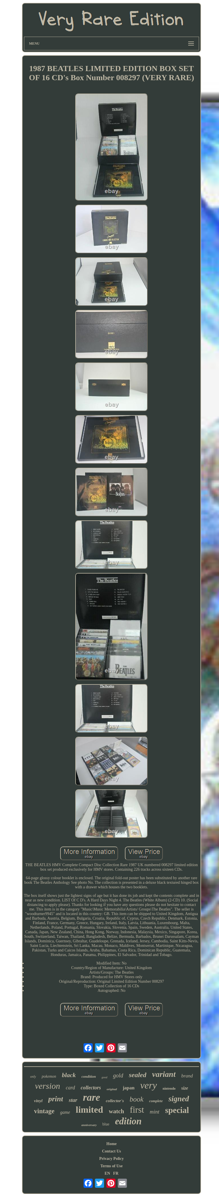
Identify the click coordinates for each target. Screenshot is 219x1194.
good (104, 1077)
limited (89, 1109)
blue (105, 1124)
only (33, 1077)
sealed (137, 1075)
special (177, 1110)
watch (116, 1111)
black (69, 1075)
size (184, 1088)
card (70, 1087)
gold (118, 1075)
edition (128, 1121)
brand (187, 1076)
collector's (115, 1100)
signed (179, 1098)
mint (154, 1112)
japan (129, 1087)
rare (91, 1097)
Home (111, 1144)
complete (156, 1101)
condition (89, 1076)
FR (116, 1173)
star (73, 1100)
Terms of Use (111, 1166)
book (136, 1099)
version (47, 1085)
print (55, 1099)
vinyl (38, 1100)
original (112, 1089)
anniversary (89, 1125)
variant (163, 1074)
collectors (91, 1087)
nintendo (169, 1088)
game (65, 1112)
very (148, 1085)
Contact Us (111, 1151)
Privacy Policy (111, 1158)
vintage (44, 1111)
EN (107, 1173)
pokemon (49, 1076)
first (137, 1110)
